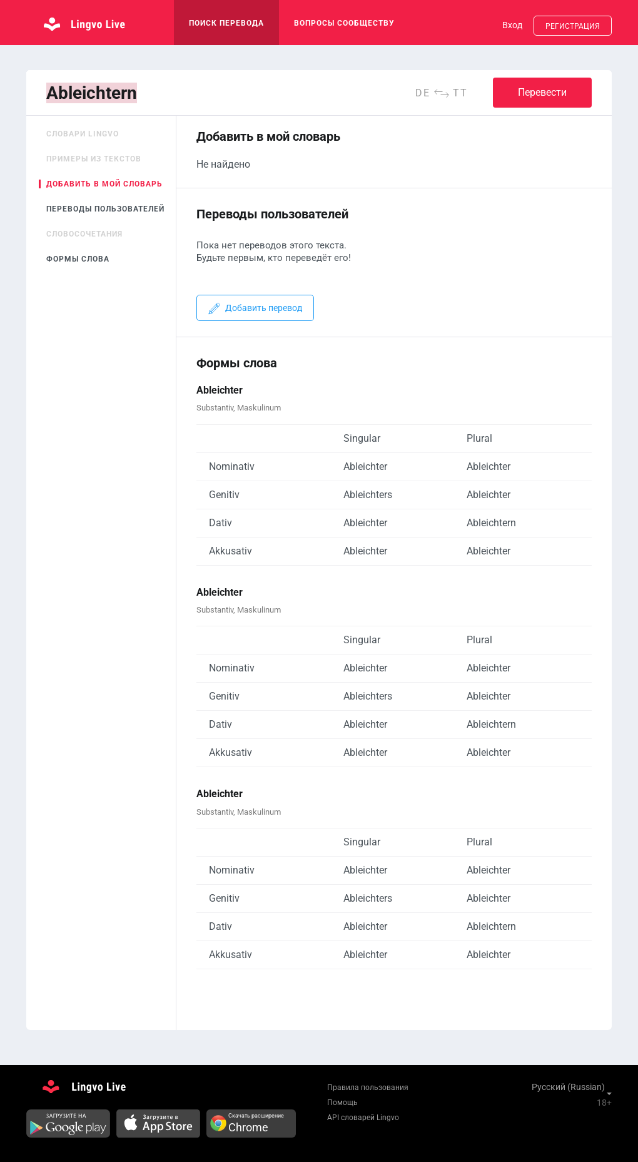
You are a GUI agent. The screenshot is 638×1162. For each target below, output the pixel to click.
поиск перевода (226, 23)
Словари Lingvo (82, 134)
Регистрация (572, 26)
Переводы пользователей (105, 209)
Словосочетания (84, 234)
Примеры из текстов (93, 159)
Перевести (542, 92)
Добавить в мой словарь (104, 184)
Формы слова (77, 259)
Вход (512, 25)
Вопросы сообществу (344, 23)
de (422, 93)
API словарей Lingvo (363, 1117)
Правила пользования (367, 1087)
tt (460, 93)
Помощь (342, 1102)
